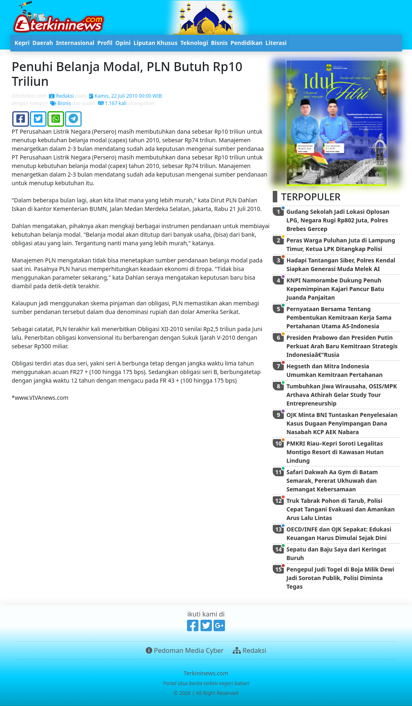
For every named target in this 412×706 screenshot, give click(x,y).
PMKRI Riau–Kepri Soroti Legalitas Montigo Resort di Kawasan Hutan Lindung (334, 451)
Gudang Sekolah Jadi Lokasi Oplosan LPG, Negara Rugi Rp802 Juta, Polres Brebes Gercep (337, 220)
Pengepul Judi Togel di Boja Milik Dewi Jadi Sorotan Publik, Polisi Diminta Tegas (340, 577)
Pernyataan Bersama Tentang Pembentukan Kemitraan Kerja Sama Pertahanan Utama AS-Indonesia (338, 317)
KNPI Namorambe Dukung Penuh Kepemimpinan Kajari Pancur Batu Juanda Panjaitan (335, 288)
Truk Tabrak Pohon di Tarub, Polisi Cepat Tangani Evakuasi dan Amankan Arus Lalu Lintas (340, 509)
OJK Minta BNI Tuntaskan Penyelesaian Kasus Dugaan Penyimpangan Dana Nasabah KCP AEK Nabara (341, 423)
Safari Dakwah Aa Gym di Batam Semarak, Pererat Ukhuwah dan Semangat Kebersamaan (332, 480)
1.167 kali (112, 103)
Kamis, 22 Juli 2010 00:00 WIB (125, 95)
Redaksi (61, 95)
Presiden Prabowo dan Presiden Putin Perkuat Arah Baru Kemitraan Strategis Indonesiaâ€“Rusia (341, 346)
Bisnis (60, 103)
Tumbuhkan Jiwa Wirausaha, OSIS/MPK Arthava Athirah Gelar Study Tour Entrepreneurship (341, 394)
